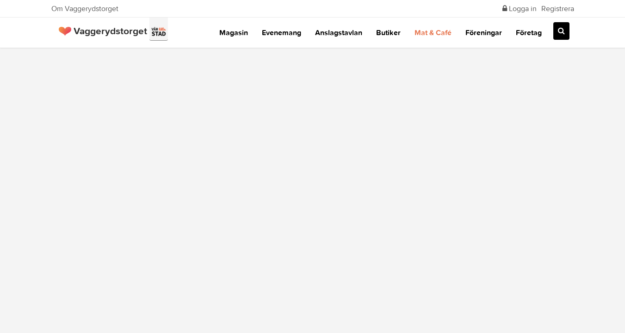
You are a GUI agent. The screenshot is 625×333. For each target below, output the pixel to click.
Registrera (557, 8)
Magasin (233, 32)
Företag (529, 32)
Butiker (388, 32)
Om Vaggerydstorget (84, 8)
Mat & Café (433, 32)
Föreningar (483, 32)
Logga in (519, 8)
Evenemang (281, 32)
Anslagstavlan (338, 32)
